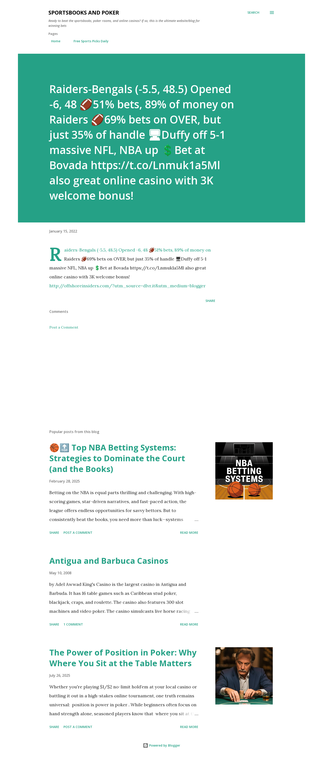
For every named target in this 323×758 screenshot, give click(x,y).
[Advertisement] (125, 373)
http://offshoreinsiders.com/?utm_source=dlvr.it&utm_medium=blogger (127, 285)
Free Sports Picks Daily (88, 41)
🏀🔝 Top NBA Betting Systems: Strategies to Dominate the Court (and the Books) (117, 458)
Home (53, 41)
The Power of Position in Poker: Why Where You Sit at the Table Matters (122, 658)
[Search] (253, 12)
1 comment (73, 624)
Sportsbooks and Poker (83, 12)
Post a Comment (63, 327)
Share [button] (210, 301)
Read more (189, 532)
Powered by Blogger (161, 745)
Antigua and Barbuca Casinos (108, 560)
